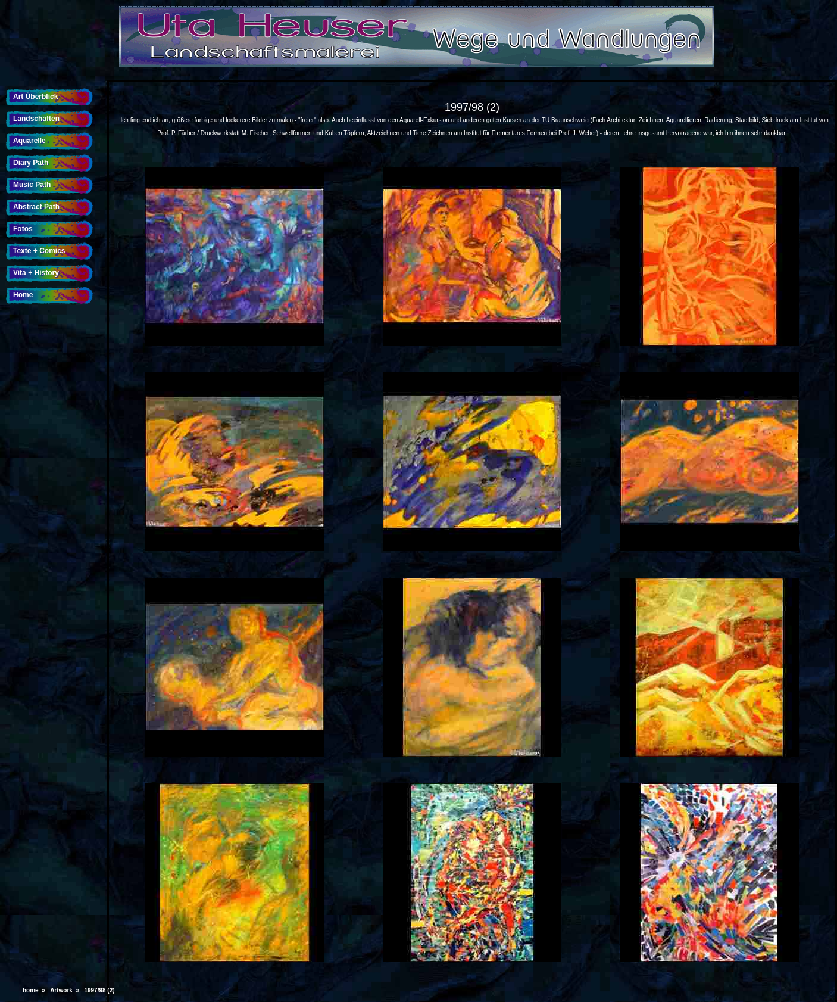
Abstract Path (36, 207)
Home (23, 295)
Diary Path (30, 162)
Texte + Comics (39, 251)
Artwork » (66, 990)
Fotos (23, 229)
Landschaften (36, 118)
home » (35, 990)
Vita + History (36, 273)
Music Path (32, 185)
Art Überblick (35, 96)
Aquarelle (29, 140)
